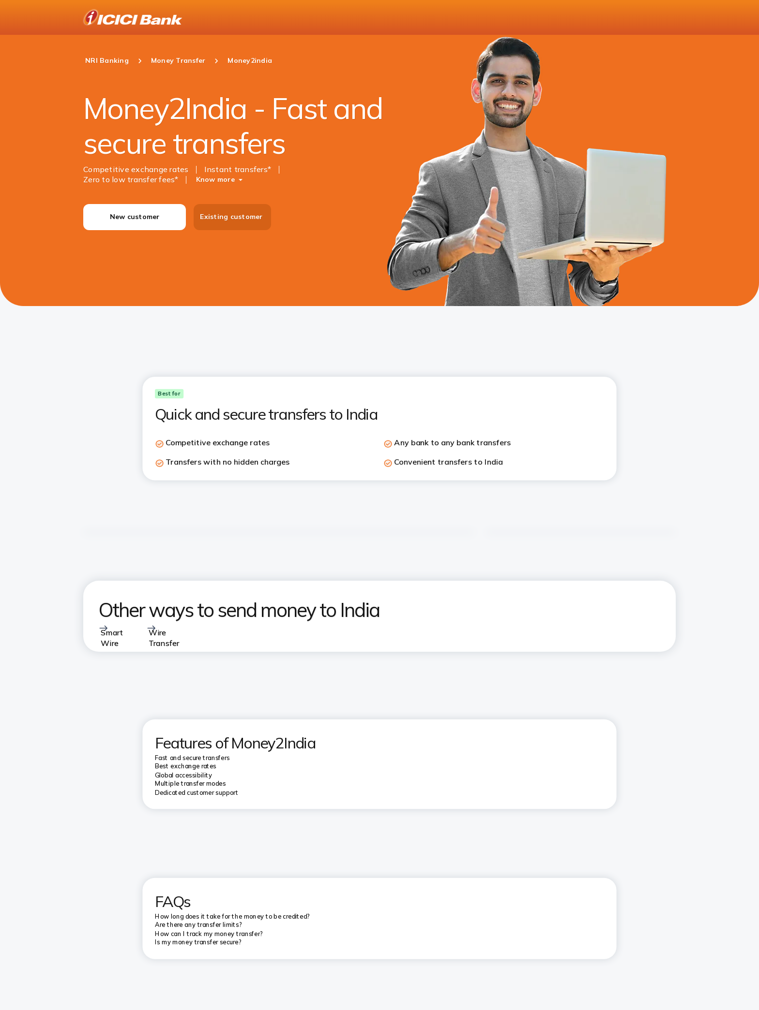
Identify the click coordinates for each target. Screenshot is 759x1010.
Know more (215, 179)
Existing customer (231, 216)
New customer (135, 216)
